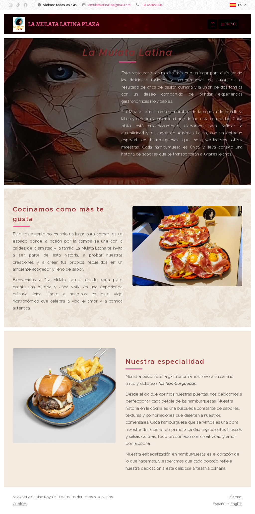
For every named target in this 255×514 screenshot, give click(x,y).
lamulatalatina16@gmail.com (109, 4)
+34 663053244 (152, 4)
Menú (228, 24)
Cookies (20, 504)
